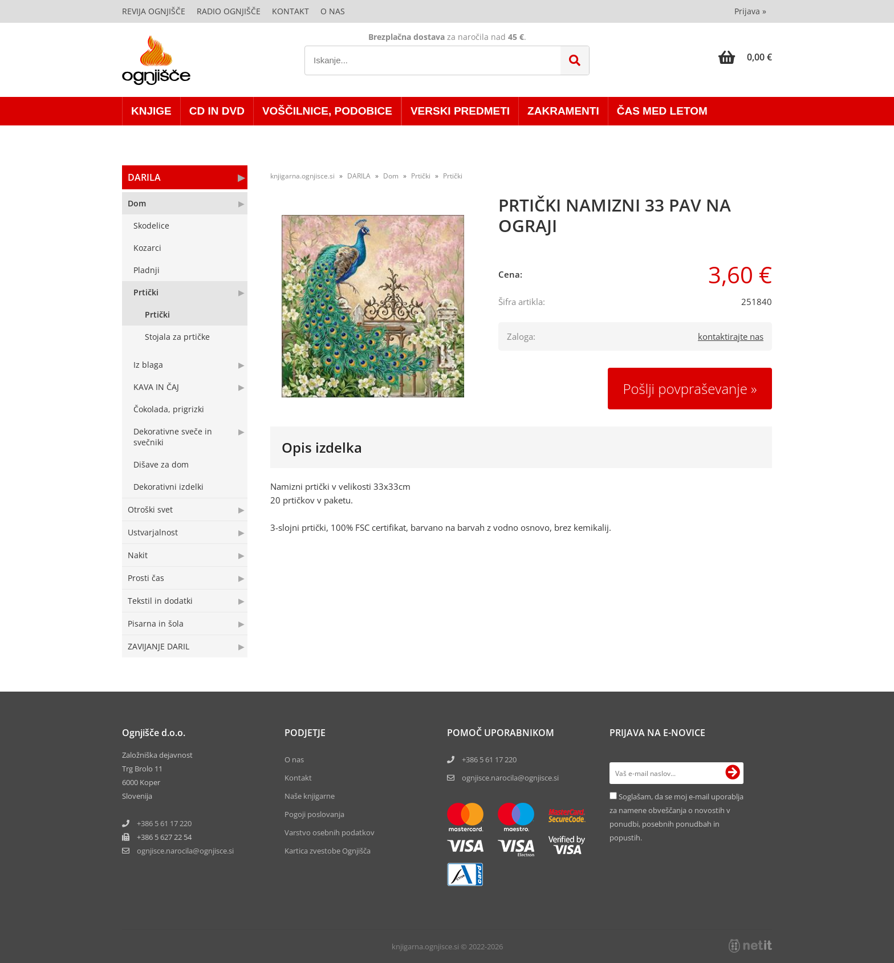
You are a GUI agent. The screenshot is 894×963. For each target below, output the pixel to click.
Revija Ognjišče (153, 11)
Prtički (146, 292)
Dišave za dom (161, 464)
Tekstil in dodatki (160, 600)
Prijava (750, 11)
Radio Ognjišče (229, 11)
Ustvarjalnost (153, 532)
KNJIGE (151, 111)
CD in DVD (217, 111)
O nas (332, 11)
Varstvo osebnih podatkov (330, 832)
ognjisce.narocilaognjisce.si (185, 851)
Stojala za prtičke (177, 336)
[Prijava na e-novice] (732, 773)
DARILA (144, 177)
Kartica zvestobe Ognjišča (328, 851)
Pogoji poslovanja (314, 814)
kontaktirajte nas (730, 336)
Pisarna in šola (156, 623)
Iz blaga (148, 364)
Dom (137, 203)
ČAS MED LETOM (662, 111)
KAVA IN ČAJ (156, 386)
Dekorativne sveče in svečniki (172, 437)
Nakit (138, 555)
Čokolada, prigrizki (168, 409)
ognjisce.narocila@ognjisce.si (510, 778)
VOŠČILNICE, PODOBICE (327, 111)
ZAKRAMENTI (563, 111)
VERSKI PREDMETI (460, 111)
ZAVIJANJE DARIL (158, 646)
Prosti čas (146, 577)
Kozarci (147, 247)
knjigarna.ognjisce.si (302, 176)
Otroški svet (150, 509)
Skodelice (151, 225)
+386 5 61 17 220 (164, 823)
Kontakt (290, 11)
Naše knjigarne (310, 796)
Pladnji (146, 270)
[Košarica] (745, 57)
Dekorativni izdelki (168, 486)
